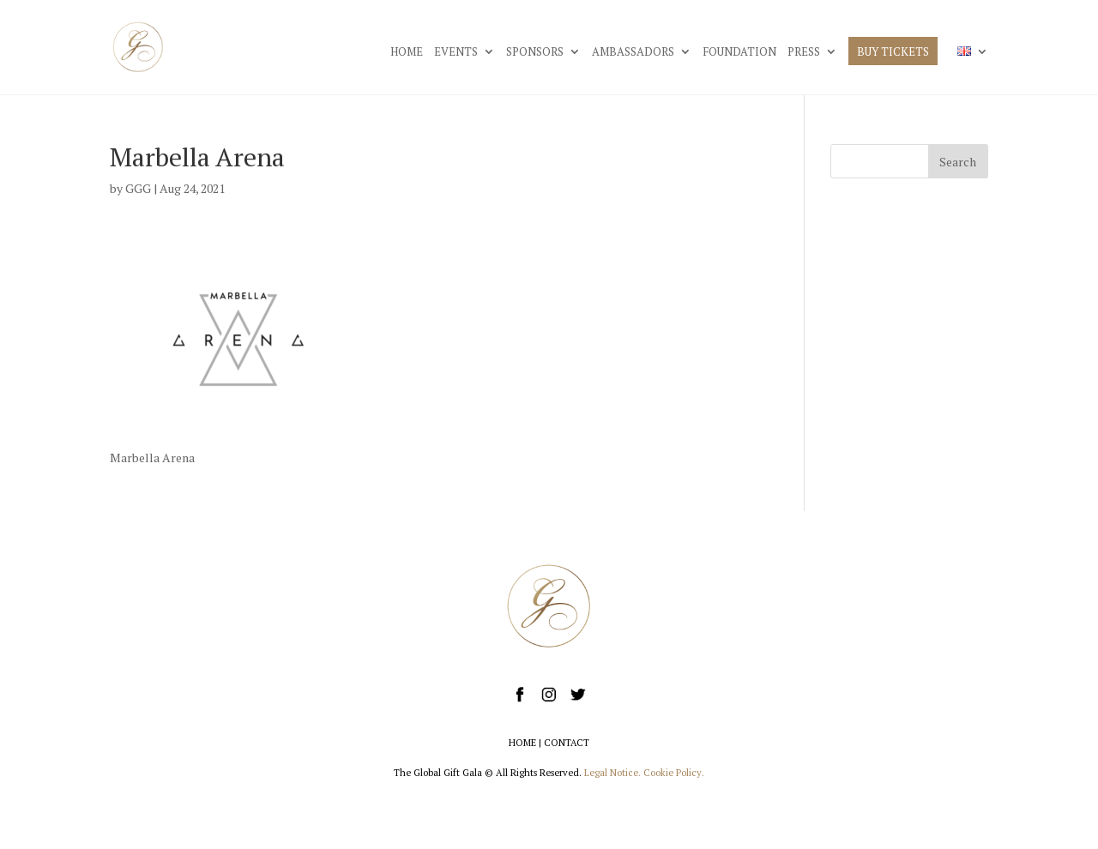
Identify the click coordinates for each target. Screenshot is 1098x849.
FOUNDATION (739, 52)
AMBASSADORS (633, 52)
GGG (138, 188)
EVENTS (456, 52)
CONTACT (566, 743)
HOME (406, 52)
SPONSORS (535, 52)
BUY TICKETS (893, 52)
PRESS (803, 52)
